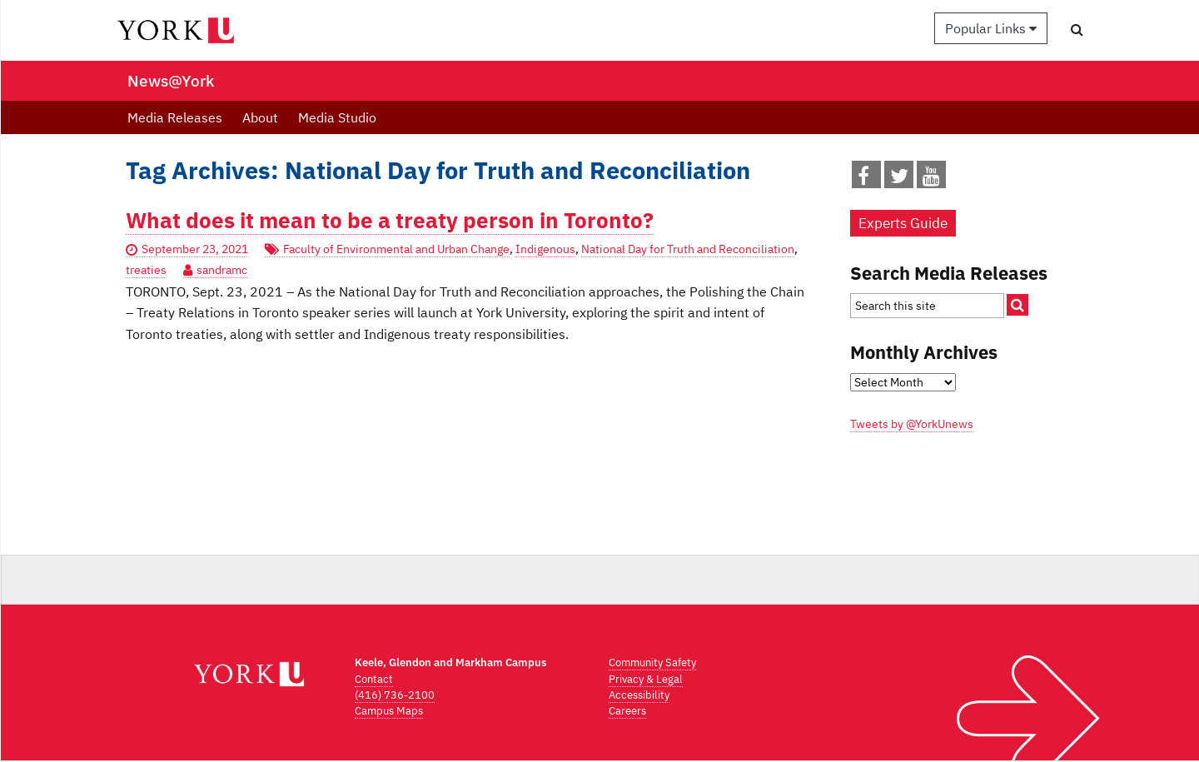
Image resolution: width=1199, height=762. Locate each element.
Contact (374, 679)
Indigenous (545, 249)
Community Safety (652, 662)
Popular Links (991, 28)
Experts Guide (903, 223)
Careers (627, 711)
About (260, 117)
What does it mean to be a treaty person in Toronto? (390, 220)
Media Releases (174, 117)
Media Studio (337, 117)
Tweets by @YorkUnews (911, 423)
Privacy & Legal (646, 679)
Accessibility (639, 695)
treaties (146, 269)
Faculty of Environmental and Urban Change (396, 249)
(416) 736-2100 (395, 695)
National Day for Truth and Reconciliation (687, 249)
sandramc (222, 269)
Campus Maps (389, 711)
